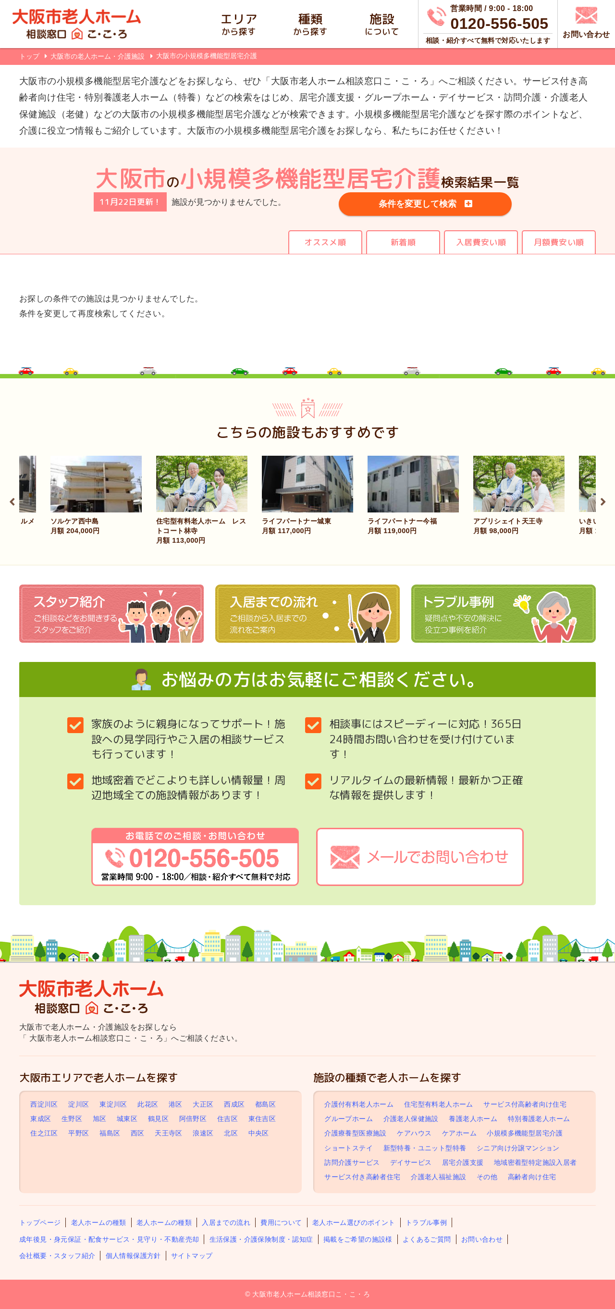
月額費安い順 (559, 242)
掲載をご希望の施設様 (358, 1239)
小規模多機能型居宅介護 (525, 1133)
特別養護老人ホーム (539, 1118)
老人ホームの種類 (98, 1222)
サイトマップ (191, 1255)
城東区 (127, 1118)
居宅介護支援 (462, 1162)
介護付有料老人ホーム (359, 1104)
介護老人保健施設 (411, 1118)
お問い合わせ (482, 1239)
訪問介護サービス (352, 1162)
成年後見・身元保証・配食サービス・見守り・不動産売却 (109, 1239)
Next (603, 500)
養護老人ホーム (473, 1118)
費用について (281, 1222)
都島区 (265, 1104)
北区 (231, 1133)
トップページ (40, 1222)
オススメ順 (325, 242)
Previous (12, 500)
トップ (29, 56)
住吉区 (227, 1118)
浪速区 (203, 1133)
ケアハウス (414, 1133)
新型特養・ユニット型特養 (425, 1148)
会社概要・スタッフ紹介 (57, 1255)
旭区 (100, 1118)
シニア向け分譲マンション (518, 1148)
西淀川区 (44, 1104)
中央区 (258, 1133)
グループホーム (348, 1118)
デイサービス (410, 1162)
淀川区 (78, 1104)
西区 (138, 1133)
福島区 (109, 1133)
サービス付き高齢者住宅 (362, 1177)
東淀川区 (113, 1104)
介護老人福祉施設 (438, 1177)
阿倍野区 (193, 1118)
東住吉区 (262, 1118)
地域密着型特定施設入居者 (535, 1162)
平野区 (78, 1133)
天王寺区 (169, 1133)
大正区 (203, 1104)
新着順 (403, 242)
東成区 (40, 1118)
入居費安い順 (481, 242)
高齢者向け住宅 (532, 1177)
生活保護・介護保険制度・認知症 (261, 1239)
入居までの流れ (226, 1222)
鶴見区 (158, 1118)
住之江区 (44, 1133)
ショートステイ (348, 1148)
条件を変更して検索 (417, 204)
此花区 (147, 1104)
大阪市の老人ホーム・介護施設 (98, 56)
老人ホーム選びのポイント (353, 1222)
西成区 (234, 1104)
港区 (176, 1104)
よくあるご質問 (427, 1239)
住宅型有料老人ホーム (438, 1104)
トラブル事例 (426, 1222)
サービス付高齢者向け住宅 (524, 1104)
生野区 (72, 1118)
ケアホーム (459, 1133)
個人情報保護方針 (133, 1255)
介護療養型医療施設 (355, 1133)
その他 (487, 1177)
